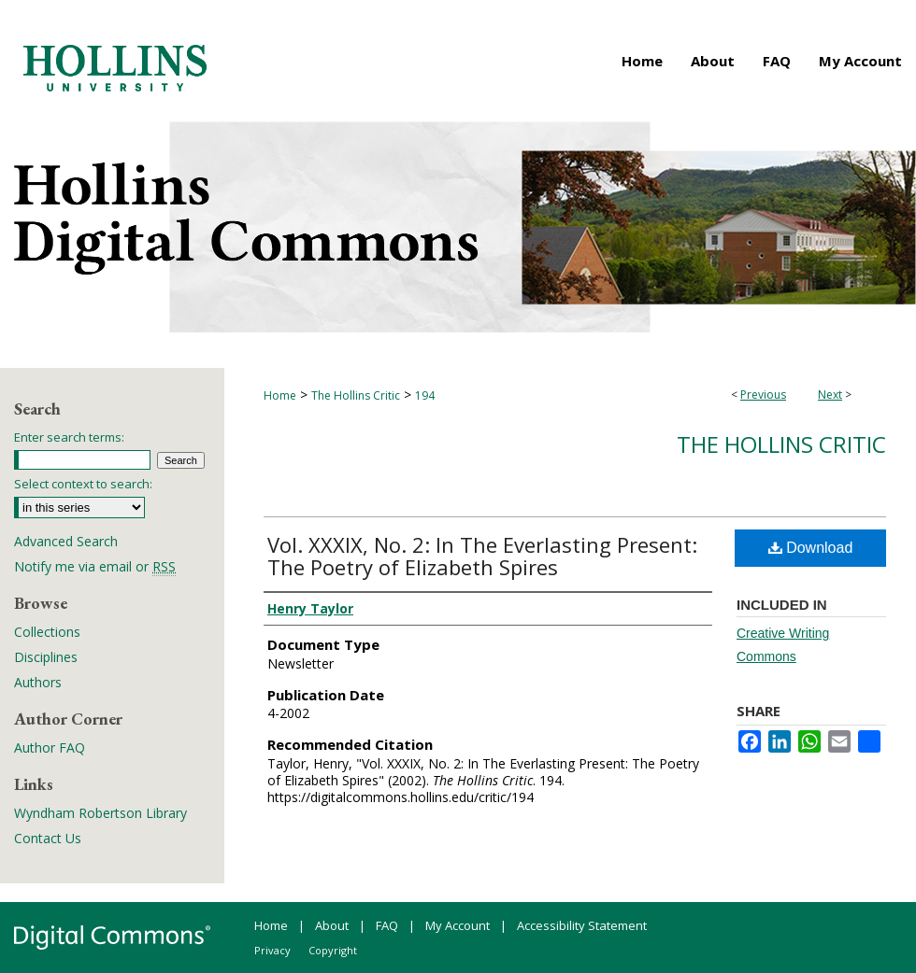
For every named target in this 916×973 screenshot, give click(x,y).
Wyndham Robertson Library (100, 813)
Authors (38, 682)
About (332, 925)
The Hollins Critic (355, 395)
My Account (457, 925)
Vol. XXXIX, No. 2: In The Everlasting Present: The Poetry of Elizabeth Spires (482, 555)
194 (425, 395)
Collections (47, 632)
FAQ (387, 925)
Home (280, 395)
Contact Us (47, 838)
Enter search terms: (69, 437)
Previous (763, 394)
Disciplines (46, 657)
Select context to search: (83, 483)
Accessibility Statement (582, 925)
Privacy (272, 950)
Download (810, 548)
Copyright (332, 950)
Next (830, 394)
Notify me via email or (95, 566)
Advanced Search (66, 541)
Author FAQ (49, 747)
